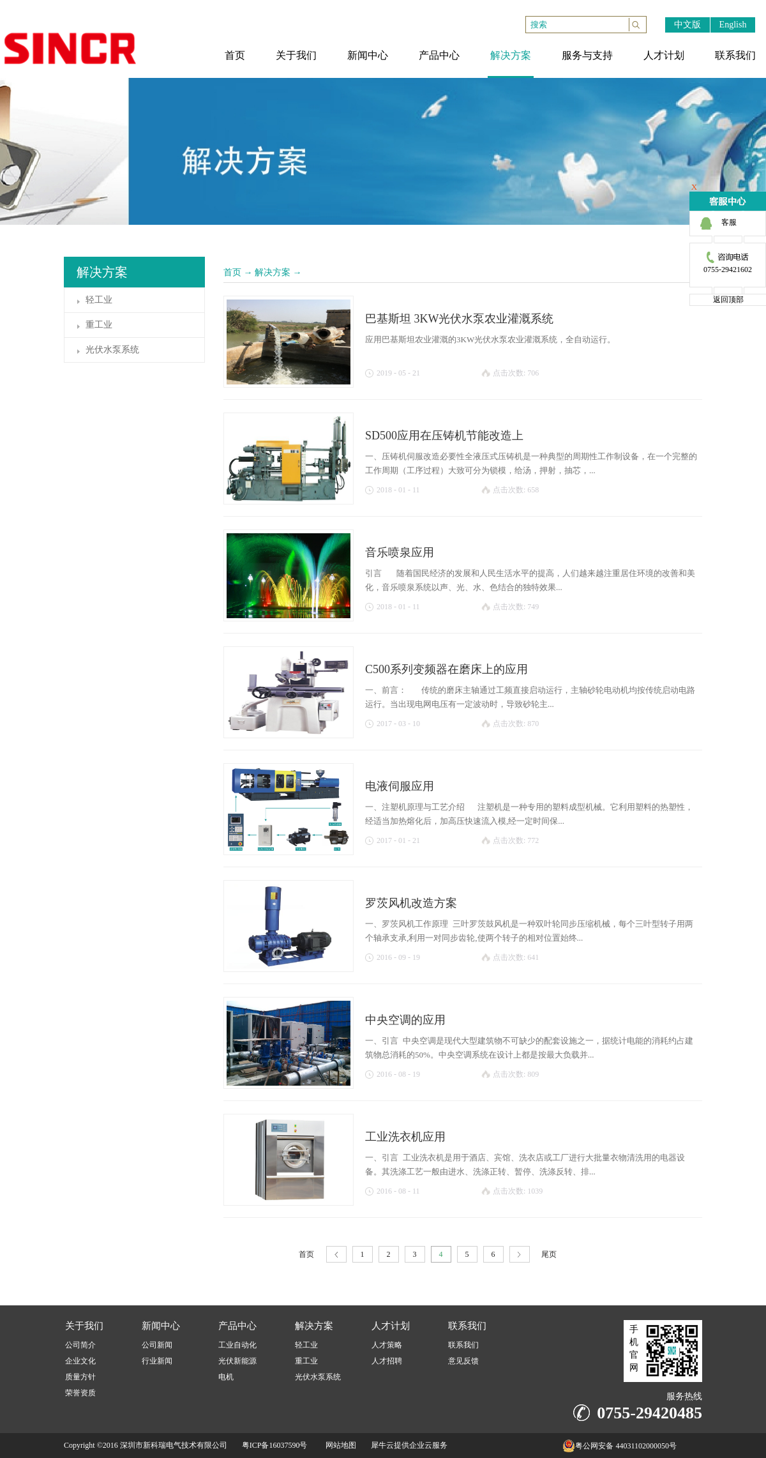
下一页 (519, 1255)
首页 (232, 272)
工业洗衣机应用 (405, 1136)
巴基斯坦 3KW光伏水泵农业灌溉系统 (459, 318)
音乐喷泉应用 (399, 552)
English (733, 24)
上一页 (336, 1255)
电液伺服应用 (399, 786)
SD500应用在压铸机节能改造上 (444, 435)
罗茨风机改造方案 (411, 903)
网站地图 (339, 1445)
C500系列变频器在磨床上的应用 (446, 669)
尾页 (549, 1254)
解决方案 (272, 272)
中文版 (687, 24)
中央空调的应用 (405, 1020)
